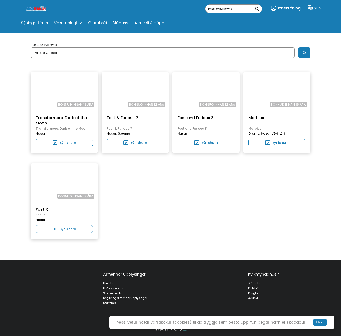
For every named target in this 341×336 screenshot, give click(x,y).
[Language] (315, 7)
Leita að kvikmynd (45, 44)
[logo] (36, 8)
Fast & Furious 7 (122, 117)
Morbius (256, 117)
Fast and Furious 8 (196, 117)
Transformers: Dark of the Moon (61, 120)
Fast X (42, 209)
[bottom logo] (170, 329)
